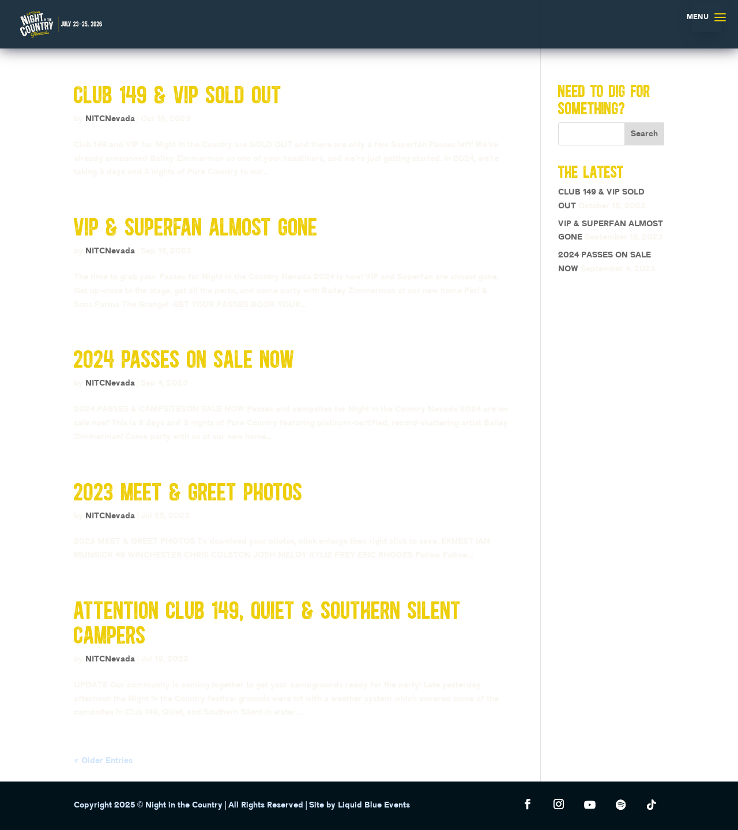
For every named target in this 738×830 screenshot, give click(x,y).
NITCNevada (110, 119)
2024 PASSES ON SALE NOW (184, 358)
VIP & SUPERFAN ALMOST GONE (196, 226)
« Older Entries (103, 761)
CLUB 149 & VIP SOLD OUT (178, 94)
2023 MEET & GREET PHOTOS (188, 491)
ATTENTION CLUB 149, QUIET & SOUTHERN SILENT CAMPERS (267, 622)
